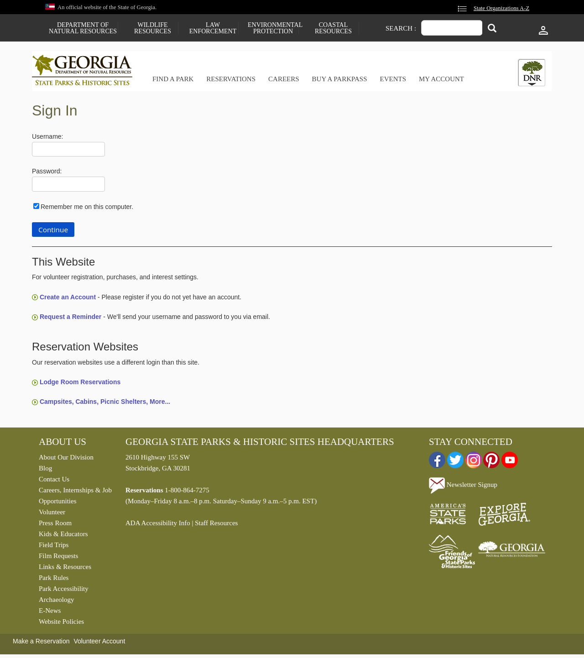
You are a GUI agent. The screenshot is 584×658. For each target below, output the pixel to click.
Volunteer (52, 512)
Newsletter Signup (463, 484)
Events (393, 79)
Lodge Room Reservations (80, 382)
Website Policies (61, 621)
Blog (45, 468)
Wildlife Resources (152, 28)
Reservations (231, 79)
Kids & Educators (63, 534)
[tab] (531, 72)
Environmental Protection (273, 28)
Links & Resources (65, 566)
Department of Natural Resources (83, 28)
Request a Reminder (70, 316)
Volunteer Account (99, 641)
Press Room (55, 523)
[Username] (68, 149)
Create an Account (68, 297)
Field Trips (53, 544)
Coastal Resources (333, 28)
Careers (283, 79)
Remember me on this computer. (87, 206)
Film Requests (58, 555)
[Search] (492, 29)
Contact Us (54, 479)
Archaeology (56, 599)
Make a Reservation (41, 641)
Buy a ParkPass (339, 79)
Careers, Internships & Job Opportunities (75, 495)
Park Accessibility (64, 588)
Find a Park (172, 79)
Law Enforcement (212, 28)
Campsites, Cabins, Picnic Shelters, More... (105, 401)
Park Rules (53, 577)
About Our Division (66, 457)
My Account (441, 79)
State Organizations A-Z (501, 8)
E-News (50, 610)
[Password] (68, 184)
